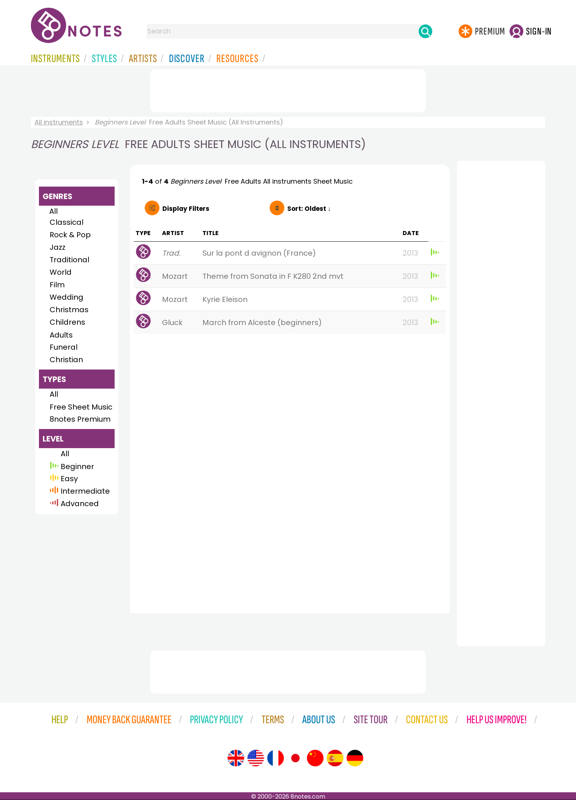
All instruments (59, 122)
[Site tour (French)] (275, 758)
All (53, 211)
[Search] (425, 31)
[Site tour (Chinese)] (315, 758)
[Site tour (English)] (236, 758)
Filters (185, 208)
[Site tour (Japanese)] (295, 758)
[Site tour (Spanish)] (335, 758)
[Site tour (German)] (355, 758)
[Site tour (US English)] (255, 758)
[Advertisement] (288, 89)
